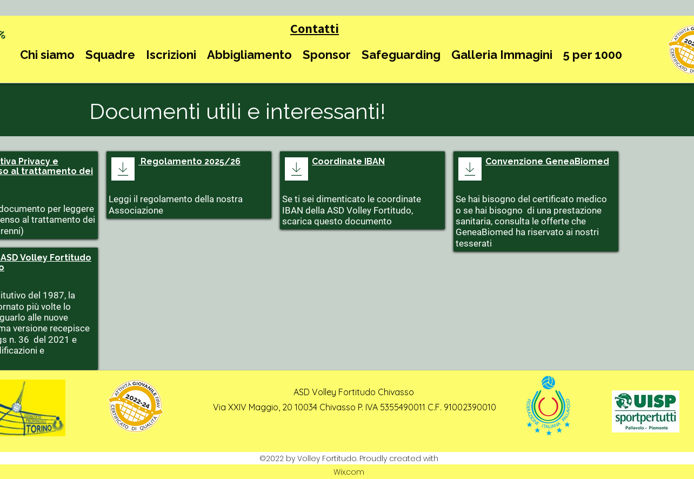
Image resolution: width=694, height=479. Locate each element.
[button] (47, 55)
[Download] (123, 169)
